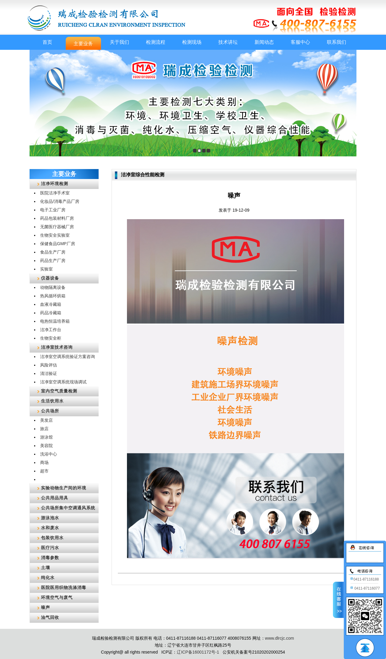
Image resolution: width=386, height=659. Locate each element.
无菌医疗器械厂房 (57, 226)
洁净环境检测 (54, 183)
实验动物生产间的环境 (63, 487)
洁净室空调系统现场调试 (63, 381)
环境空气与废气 (57, 597)
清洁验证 (48, 373)
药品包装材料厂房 (57, 218)
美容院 (46, 445)
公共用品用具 (54, 497)
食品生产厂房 (52, 252)
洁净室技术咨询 (57, 347)
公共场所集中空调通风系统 (68, 507)
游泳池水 (50, 517)
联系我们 (336, 42)
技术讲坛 (228, 42)
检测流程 (155, 42)
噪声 (45, 607)
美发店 (46, 420)
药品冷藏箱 (50, 312)
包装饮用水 (52, 537)
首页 (47, 42)
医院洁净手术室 (55, 192)
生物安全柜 (50, 338)
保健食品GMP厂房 (57, 243)
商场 (44, 462)
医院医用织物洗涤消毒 (63, 587)
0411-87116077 (365, 588)
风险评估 (48, 365)
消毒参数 (50, 557)
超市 (44, 471)
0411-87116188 (364, 579)
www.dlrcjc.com (279, 638)
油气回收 (50, 617)
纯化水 (48, 577)
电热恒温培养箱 (55, 321)
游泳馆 (46, 437)
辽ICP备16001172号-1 (198, 652)
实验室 (46, 269)
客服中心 (300, 42)
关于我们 (119, 42)
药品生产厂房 (52, 260)
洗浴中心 (48, 454)
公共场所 (50, 410)
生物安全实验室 (55, 235)
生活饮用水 (52, 400)
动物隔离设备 (52, 287)
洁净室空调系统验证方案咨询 (67, 356)
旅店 (44, 428)
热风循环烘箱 (52, 295)
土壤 (45, 567)
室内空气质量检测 (59, 391)
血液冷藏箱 (50, 304)
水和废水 (50, 527)
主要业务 (83, 43)
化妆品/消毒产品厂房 (59, 201)
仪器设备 (50, 278)
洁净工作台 (50, 329)
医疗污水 (50, 547)
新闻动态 (264, 42)
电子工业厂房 (52, 209)
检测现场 (191, 42)
